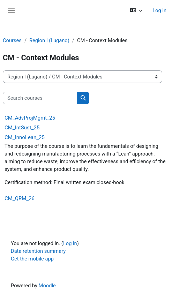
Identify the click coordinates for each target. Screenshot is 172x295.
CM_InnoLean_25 (25, 137)
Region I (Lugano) (49, 40)
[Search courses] (40, 98)
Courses (12, 40)
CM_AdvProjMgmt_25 (30, 118)
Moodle (47, 285)
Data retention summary (38, 251)
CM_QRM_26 (20, 198)
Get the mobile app (32, 259)
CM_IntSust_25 (22, 127)
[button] (136, 10)
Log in (159, 10)
